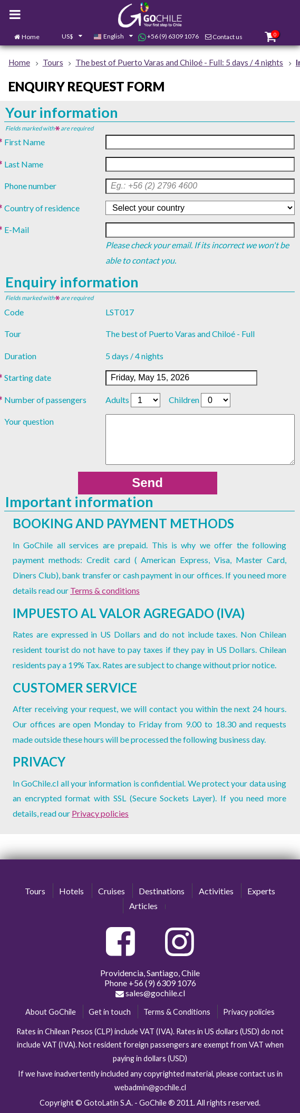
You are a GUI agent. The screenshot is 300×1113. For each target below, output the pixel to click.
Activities (216, 891)
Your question (29, 421)
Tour (12, 334)
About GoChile (50, 1011)
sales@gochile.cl (150, 993)
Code (14, 312)
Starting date (27, 377)
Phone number (30, 186)
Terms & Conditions (176, 1011)
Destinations (162, 891)
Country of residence (42, 208)
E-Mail (16, 230)
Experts (261, 891)
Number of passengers (45, 400)
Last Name (23, 164)
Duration (20, 356)
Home (31, 37)
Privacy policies (100, 813)
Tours (35, 891)
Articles (143, 906)
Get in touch (110, 1011)
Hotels (71, 891)
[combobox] (66, 36)
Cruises (111, 891)
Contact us (227, 37)
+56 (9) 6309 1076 (168, 36)
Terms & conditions (105, 590)
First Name (24, 142)
